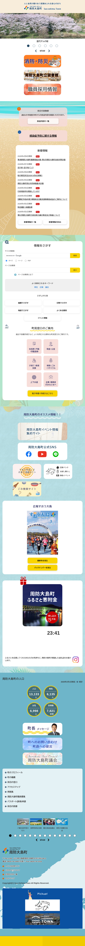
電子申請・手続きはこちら (42, 393)
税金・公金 (51, 349)
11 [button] (60, 835)
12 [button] (65, 835)
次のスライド (49, 50)
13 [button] (70, 835)
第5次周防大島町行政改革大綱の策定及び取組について (39, 215)
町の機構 (11, 777)
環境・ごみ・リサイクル (51, 367)
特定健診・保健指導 (25, 207)
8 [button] (45, 835)
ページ (20, 261)
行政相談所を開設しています (29, 191)
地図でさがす (23, 310)
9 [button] (50, 835)
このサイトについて (12, 870)
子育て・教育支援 (34, 367)
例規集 (10, 792)
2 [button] (34, 46)
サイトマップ (10, 878)
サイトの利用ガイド (12, 866)
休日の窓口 (12, 782)
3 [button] (39, 46)
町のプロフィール (15, 772)
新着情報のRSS (55, 222)
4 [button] (45, 46)
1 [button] (28, 46)
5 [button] (51, 46)
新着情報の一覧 (30, 222)
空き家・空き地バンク (26, 168)
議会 (47, 287)
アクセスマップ (13, 787)
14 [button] (74, 835)
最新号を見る (42, 561)
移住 (36, 287)
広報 (41, 287)
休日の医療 (12, 806)
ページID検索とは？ (25, 275)
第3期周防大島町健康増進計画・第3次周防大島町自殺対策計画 (42, 160)
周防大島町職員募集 (16, 797)
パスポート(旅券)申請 (16, 801)
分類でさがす (62, 303)
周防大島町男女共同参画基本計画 (31, 183)
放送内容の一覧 (43, 121)
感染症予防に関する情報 (43, 135)
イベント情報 (42, 318)
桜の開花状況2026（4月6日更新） (30, 176)
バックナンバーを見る (42, 568)
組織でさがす (23, 303)
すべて (11, 261)
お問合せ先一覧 (11, 874)
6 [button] (57, 46)
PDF (29, 261)
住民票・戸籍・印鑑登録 (34, 350)
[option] (42, 28)
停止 (42, 51)
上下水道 (34, 382)
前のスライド (36, 50)
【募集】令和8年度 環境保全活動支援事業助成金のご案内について (42, 199)
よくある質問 (62, 310)
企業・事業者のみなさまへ (50, 383)
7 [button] (40, 835)
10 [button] (55, 835)
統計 (81, 682)
